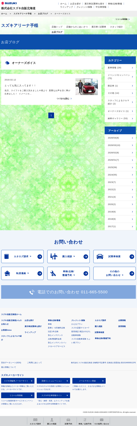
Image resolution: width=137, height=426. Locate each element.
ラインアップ (66, 7)
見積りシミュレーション (51, 381)
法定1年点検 (53, 331)
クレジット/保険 (84, 7)
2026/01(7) (113, 160)
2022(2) (112, 189)
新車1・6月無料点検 (56, 328)
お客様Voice (6, 330)
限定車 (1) (113, 86)
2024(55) (112, 175)
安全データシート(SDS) (11, 363)
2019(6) (112, 212)
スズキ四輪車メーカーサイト (16, 381)
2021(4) (112, 197)
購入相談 (98, 326)
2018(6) (112, 219)
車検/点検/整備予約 (103, 338)
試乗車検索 (99, 332)
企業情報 (122, 320)
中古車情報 (101, 7)
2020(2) (112, 204)
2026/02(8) (113, 153)
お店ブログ (43, 14)
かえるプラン (77, 324)
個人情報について (8, 367)
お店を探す (75, 4)
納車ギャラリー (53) (118, 118)
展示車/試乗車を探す (94, 4)
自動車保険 (76, 335)
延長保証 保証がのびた (81, 331)
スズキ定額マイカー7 (80, 328)
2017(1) (112, 226)
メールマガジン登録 (87, 381)
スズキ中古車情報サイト (51, 395)
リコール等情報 (16, 395)
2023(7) (112, 182)
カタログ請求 (100, 320)
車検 (50, 324)
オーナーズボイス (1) (118, 111)
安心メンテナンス (55, 335)
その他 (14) (113, 93)
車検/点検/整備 (115, 4)
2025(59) (112, 167)
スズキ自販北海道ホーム (11, 314)
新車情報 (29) (114, 67)
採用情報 (122, 326)
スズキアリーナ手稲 (23, 14)
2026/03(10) (114, 145)
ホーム (63, 4)
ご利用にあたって (34, 363)
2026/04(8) (113, 138)
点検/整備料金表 (54, 339)
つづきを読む (63, 98)
